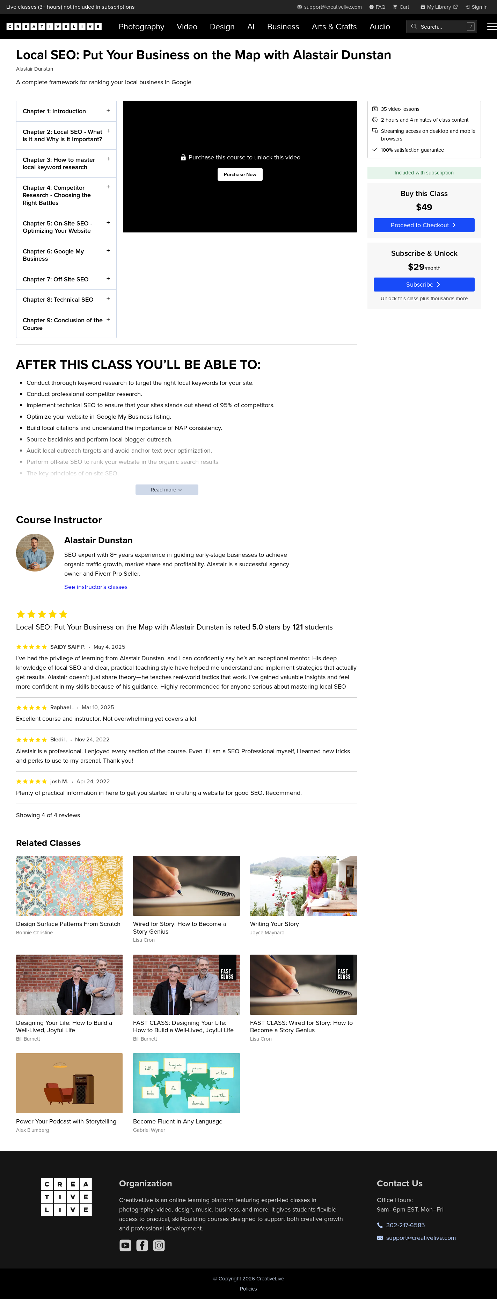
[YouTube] (125, 1245)
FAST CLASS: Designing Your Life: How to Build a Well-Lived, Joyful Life (183, 1026)
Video (187, 26)
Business (283, 26)
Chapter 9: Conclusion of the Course (63, 324)
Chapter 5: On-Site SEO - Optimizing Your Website (57, 226)
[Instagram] (159, 1245)
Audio (380, 26)
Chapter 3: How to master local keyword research (59, 163)
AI (251, 26)
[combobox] (442, 26)
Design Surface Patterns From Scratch (68, 923)
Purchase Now (240, 174)
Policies (248, 1288)
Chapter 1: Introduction (54, 111)
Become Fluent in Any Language (177, 1121)
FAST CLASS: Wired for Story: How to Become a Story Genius (301, 1026)
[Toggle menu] (492, 26)
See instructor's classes (95, 586)
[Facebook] (142, 1245)
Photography (141, 26)
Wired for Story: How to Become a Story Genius (179, 927)
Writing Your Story (274, 923)
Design (222, 26)
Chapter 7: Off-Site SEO (56, 279)
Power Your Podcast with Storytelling (66, 1121)
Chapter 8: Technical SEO (58, 299)
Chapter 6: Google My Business (53, 254)
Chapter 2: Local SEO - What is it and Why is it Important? (62, 135)
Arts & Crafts (334, 26)
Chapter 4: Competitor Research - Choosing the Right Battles (57, 195)
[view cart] (402, 7)
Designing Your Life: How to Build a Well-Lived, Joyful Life (64, 1026)
